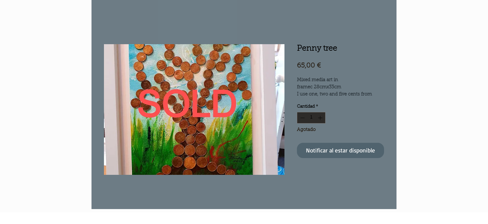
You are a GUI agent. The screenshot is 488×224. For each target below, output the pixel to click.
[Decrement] (302, 117)
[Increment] (321, 117)
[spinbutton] (311, 117)
